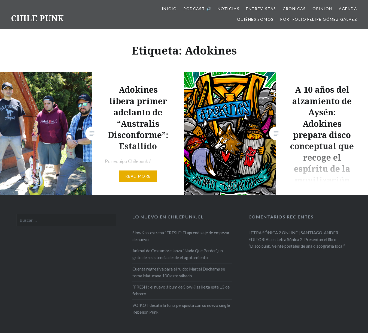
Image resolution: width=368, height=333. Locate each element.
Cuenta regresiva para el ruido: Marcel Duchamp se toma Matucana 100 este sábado (178, 272)
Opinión (322, 8)
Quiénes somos (255, 19)
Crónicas (294, 8)
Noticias (228, 8)
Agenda (348, 8)
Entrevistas (261, 8)
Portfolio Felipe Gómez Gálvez (318, 19)
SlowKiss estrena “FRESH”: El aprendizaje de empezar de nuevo (181, 236)
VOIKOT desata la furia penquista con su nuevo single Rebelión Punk (181, 308)
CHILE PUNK (37, 18)
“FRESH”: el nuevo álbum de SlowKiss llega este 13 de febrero (181, 290)
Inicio (169, 8)
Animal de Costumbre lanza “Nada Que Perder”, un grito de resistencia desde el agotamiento (177, 254)
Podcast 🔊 (197, 8)
